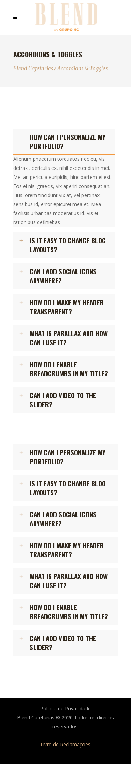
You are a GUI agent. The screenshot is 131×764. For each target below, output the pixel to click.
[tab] (64, 142)
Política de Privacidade (65, 708)
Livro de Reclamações (65, 744)
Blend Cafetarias (33, 68)
